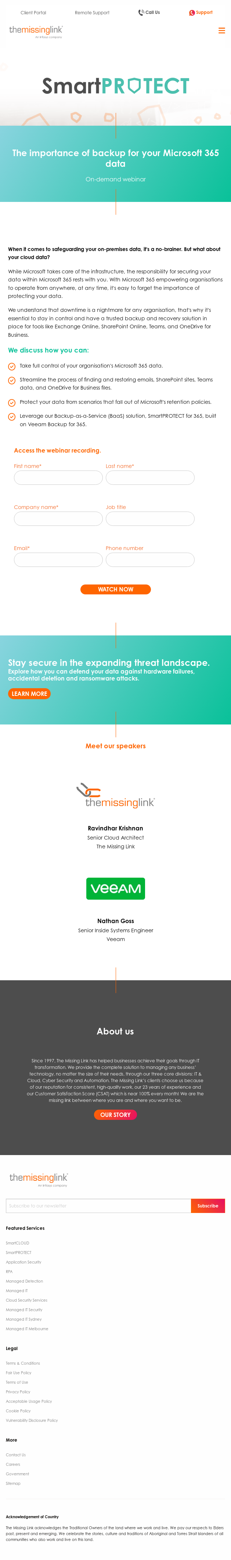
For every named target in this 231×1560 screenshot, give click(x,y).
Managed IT (17, 1290)
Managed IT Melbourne (27, 1329)
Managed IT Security (24, 1310)
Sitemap (13, 1483)
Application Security (23, 1262)
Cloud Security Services (26, 1300)
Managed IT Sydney (23, 1319)
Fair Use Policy (18, 1373)
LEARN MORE (29, 693)
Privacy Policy (18, 1392)
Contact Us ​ (16, 1455)
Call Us (149, 13)
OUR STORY (115, 1114)
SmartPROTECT (18, 1252)
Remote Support (92, 12)
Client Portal (33, 12)
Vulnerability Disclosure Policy (32, 1420)
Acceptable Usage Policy (29, 1401)
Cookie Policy (18, 1411)
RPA (9, 1271)
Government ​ (18, 1474)
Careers (13, 1464)
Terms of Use (17, 1382)
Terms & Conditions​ (23, 1363)
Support (201, 13)
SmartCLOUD (17, 1243)
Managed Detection (24, 1281)
